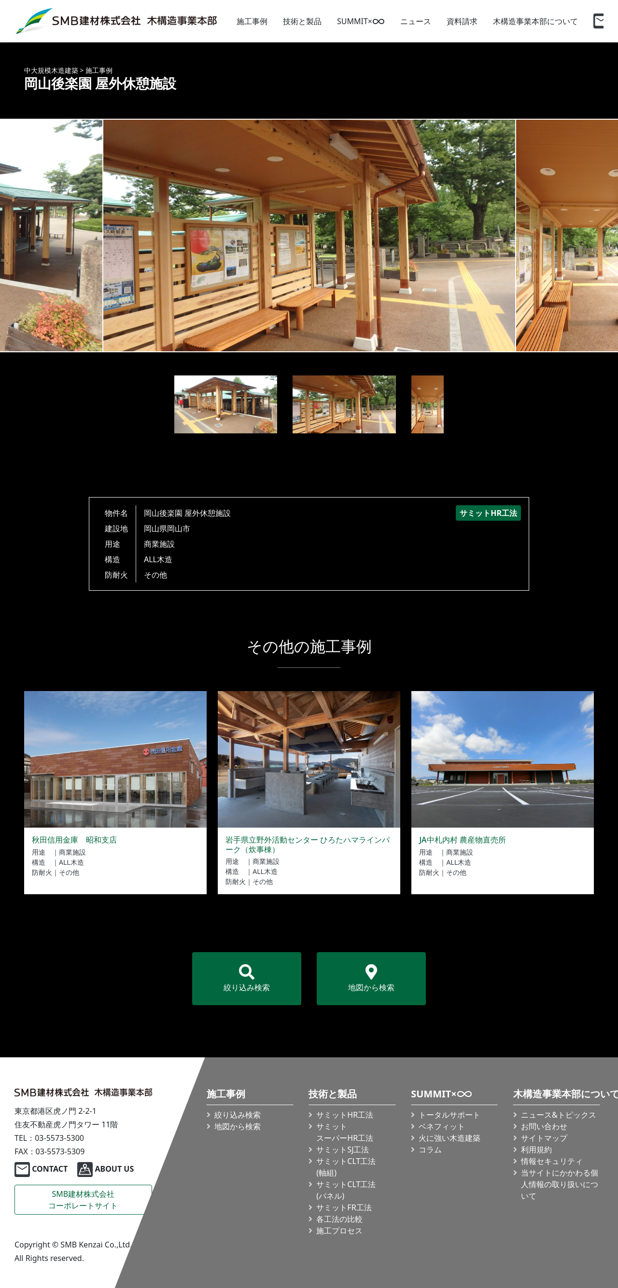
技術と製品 (302, 21)
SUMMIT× (361, 21)
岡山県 (155, 528)
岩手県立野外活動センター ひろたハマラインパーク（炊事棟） (307, 844)
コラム (430, 1149)
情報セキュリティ (552, 1161)
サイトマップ (544, 1138)
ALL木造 (158, 559)
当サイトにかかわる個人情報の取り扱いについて (559, 1184)
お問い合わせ (544, 1126)
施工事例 (252, 21)
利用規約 (536, 1149)
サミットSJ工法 (342, 1149)
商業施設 (159, 544)
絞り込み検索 (247, 978)
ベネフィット (442, 1126)
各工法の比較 (339, 1219)
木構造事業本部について (535, 21)
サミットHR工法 (344, 1114)
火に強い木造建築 (449, 1138)
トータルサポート (449, 1114)
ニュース (415, 21)
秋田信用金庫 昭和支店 (74, 839)
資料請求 (462, 21)
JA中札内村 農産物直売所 (462, 839)
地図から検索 (371, 978)
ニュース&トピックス (558, 1114)
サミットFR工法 (343, 1207)
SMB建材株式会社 (83, 1200)
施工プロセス (339, 1230)
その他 (155, 574)
